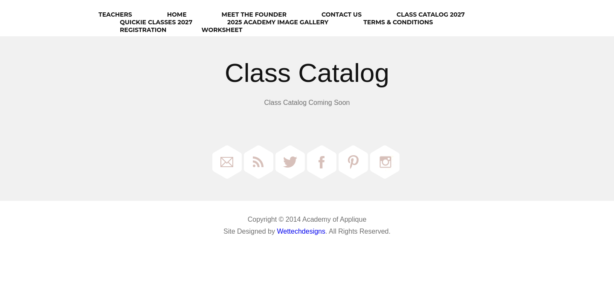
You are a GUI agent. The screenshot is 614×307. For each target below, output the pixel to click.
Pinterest (353, 162)
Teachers (115, 14)
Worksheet (221, 30)
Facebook (321, 162)
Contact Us (341, 14)
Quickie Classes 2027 (156, 22)
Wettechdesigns (301, 231)
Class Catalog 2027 (431, 14)
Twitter (290, 162)
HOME (177, 14)
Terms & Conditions (398, 22)
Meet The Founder (254, 14)
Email (227, 162)
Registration (143, 30)
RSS (258, 162)
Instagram (385, 162)
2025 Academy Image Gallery (277, 22)
